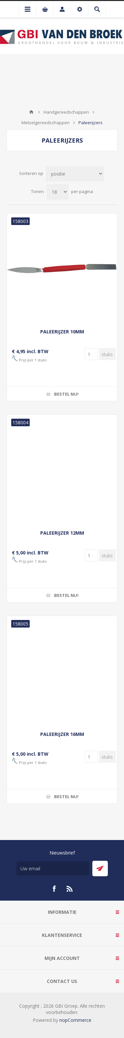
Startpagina (31, 112)
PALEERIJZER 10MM (62, 331)
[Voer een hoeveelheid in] (91, 354)
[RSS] (70, 889)
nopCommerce (75, 1020)
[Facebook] (54, 889)
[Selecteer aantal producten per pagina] (57, 191)
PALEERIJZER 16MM (62, 734)
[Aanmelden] (52, 868)
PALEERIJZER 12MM (62, 533)
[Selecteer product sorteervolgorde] (75, 173)
